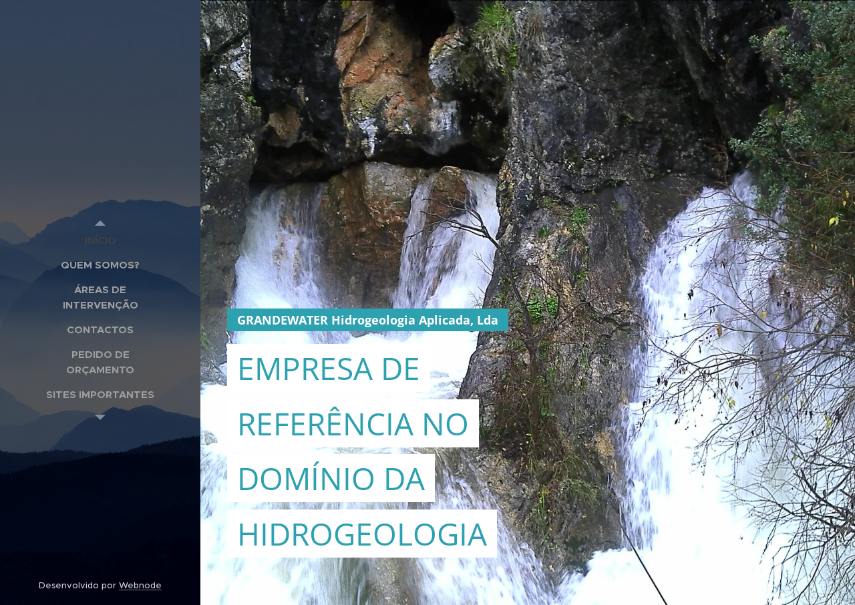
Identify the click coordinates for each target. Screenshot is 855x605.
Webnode (140, 585)
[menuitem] (100, 240)
